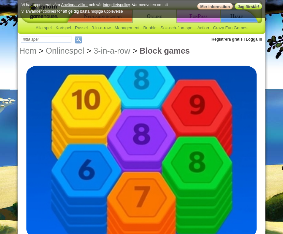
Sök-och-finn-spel (176, 27)
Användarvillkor (74, 5)
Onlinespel (65, 50)
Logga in (254, 39)
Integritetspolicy (116, 5)
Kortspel (63, 27)
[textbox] (46, 39)
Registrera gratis (227, 39)
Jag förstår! (248, 7)
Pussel (81, 27)
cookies (49, 11)
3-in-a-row (101, 27)
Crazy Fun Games (230, 27)
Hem (28, 50)
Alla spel (44, 27)
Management (127, 27)
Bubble (149, 27)
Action (203, 27)
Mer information (215, 7)
